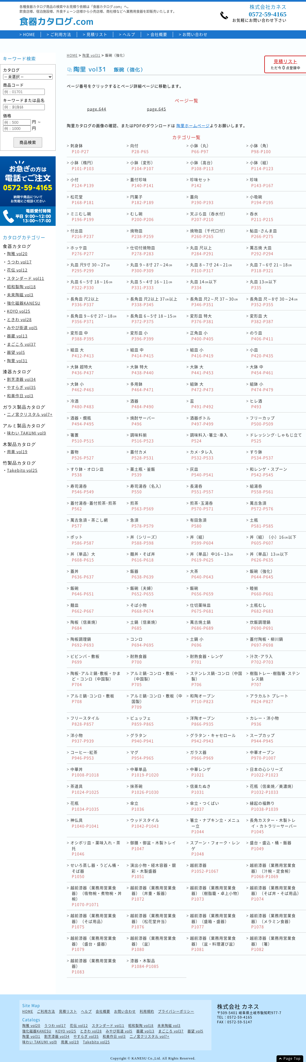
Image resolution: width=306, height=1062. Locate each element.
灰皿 (202, 472)
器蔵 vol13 (17, 336)
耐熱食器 (138, 659)
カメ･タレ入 (202, 454)
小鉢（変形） (142, 165)
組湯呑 (261, 489)
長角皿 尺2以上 (84, 301)
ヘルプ (129, 34)
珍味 (261, 182)
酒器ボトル (202, 420)
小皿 (261, 352)
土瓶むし (261, 608)
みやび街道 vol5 (22, 327)
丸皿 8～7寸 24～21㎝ (211, 267)
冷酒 (82, 403)
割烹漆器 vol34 (21, 379)
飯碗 (82, 591)
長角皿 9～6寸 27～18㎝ (93, 318)
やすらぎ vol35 (21, 387)
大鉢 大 (202, 369)
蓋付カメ (142, 454)
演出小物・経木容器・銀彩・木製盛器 (153, 870)
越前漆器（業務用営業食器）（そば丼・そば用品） (275, 893)
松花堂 (82, 199)
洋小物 (82, 738)
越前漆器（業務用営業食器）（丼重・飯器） (153, 893)
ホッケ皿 (82, 250)
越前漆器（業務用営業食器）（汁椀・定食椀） (273, 870)
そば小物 (142, 608)
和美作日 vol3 (20, 395)
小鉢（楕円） (82, 165)
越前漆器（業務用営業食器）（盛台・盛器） (93, 943)
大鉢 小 (82, 386)
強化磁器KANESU (23, 303)
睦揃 (261, 591)
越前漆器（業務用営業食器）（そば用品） (93, 921)
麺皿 (82, 608)
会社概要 (158, 34)
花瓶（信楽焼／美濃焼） (273, 789)
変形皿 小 (142, 335)
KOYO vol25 (18, 311)
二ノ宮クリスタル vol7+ (30, 414)
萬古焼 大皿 (261, 250)
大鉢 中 (261, 369)
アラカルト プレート (269, 698)
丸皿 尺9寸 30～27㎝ (90, 267)
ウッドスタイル (144, 823)
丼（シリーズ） (144, 539)
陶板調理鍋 (82, 642)
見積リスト (97, 34)
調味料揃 (142, 437)
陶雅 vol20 (17, 253)
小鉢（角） (260, 148)
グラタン (142, 738)
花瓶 (84, 806)
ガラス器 (202, 755)
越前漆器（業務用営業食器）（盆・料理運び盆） (213, 943)
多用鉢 (142, 386)
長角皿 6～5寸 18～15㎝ (153, 318)
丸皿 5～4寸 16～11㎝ (151, 284)
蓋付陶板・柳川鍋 (266, 642)
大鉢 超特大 (82, 369)
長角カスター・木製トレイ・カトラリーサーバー (273, 825)
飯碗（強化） (262, 574)
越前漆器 (204, 868)
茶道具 (84, 789)
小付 (82, 182)
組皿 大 (82, 352)
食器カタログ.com (56, 21)
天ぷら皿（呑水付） (209, 216)
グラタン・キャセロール (213, 738)
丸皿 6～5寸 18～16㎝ (91, 284)
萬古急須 (261, 506)
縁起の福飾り (264, 806)
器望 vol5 (16, 352)
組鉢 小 (261, 386)
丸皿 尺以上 (202, 250)
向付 (139, 148)
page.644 (96, 109)
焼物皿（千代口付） (209, 233)
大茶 (202, 574)
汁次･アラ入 (261, 659)
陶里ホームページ (193, 125)
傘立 (137, 806)
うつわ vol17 (19, 262)
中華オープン (263, 755)
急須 (142, 522)
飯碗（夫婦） (142, 591)
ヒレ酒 (256, 403)
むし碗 (142, 216)
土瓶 (261, 522)
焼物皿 (142, 233)
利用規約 (147, 1011)
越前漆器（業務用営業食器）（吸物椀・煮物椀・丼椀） (96, 896)
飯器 (142, 574)
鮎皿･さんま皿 (263, 233)
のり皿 (261, 335)
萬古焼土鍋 (202, 625)
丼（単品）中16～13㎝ (211, 556)
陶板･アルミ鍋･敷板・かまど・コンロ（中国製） (95, 678)
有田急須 (198, 522)
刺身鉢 (79, 148)
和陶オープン (202, 698)
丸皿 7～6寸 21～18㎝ (271, 267)
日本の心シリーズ (266, 772)
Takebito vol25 (22, 470)
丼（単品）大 (82, 556)
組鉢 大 (202, 386)
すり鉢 (261, 454)
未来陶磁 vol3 (20, 294)
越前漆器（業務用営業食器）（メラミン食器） (273, 921)
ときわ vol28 (19, 319)
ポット (82, 539)
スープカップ (262, 738)
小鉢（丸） (200, 148)
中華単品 (144, 772)
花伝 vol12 (17, 270)
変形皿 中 (82, 335)
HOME (29, 34)
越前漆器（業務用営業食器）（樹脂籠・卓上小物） (215, 893)
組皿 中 (142, 352)
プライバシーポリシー (176, 1011)
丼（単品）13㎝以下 (269, 556)
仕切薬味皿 (202, 608)
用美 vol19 (17, 451)
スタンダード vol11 (25, 278)
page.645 (156, 109)
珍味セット (200, 182)
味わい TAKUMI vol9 (26, 433)
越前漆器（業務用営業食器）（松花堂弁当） (153, 921)
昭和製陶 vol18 (21, 286)
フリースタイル (85, 721)
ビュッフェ (142, 721)
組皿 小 (202, 352)
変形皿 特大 (202, 318)
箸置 (82, 437)
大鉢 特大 (142, 369)
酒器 (142, 403)
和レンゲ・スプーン (268, 472)
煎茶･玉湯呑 (202, 506)
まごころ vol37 (21, 344)
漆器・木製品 (144, 963)
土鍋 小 (197, 642)
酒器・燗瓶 (82, 420)
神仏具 (84, 823)
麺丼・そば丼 (142, 556)
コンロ (142, 642)
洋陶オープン (202, 721)
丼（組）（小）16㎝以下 (273, 539)
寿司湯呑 (82, 489)
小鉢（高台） (202, 165)
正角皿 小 (202, 335)
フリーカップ (262, 420)
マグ (142, 755)
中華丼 (84, 772)
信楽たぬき (200, 789)
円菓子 (142, 199)
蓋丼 (82, 574)
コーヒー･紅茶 (84, 755)
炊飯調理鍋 (261, 625)
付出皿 (82, 233)
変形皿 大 (261, 318)
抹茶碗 (144, 789)
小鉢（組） (261, 165)
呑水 (261, 216)
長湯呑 (202, 489)
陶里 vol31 (17, 360)
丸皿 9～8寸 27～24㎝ (151, 267)
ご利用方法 (60, 34)
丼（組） (202, 539)
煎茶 (142, 506)
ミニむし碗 (82, 216)
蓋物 (82, 454)
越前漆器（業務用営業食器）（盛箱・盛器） (213, 921)
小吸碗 (261, 199)
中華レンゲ (200, 772)
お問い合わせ (195, 34)
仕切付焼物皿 (142, 250)
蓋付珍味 (142, 182)
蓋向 (202, 199)
